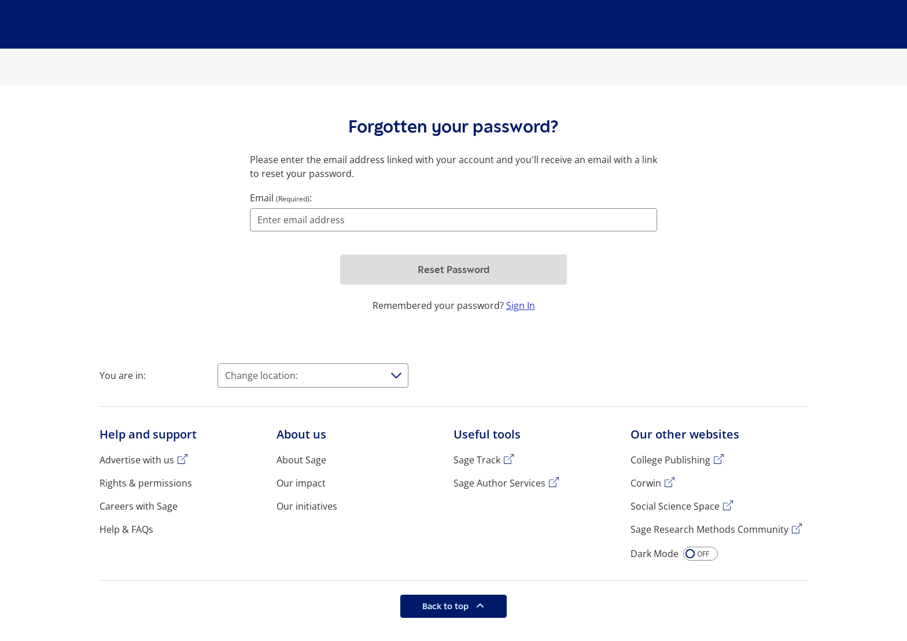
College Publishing (670, 460)
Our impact (301, 483)
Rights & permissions (145, 483)
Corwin (646, 483)
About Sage (301, 460)
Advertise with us (136, 460)
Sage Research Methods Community (709, 529)
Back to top (446, 606)
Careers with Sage (138, 506)
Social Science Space (675, 506)
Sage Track (477, 460)
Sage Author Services (499, 483)
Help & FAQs (126, 529)
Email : (281, 197)
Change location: (261, 375)
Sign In (520, 305)
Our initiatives (306, 506)
